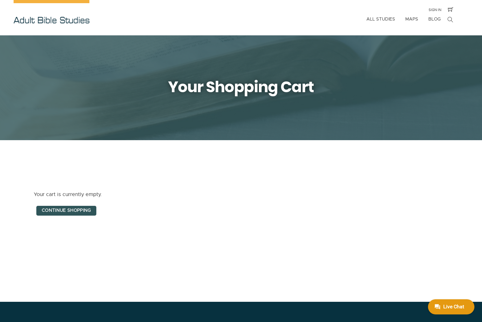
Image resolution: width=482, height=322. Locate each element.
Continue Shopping (66, 210)
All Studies (380, 19)
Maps (411, 19)
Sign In (435, 10)
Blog (434, 19)
